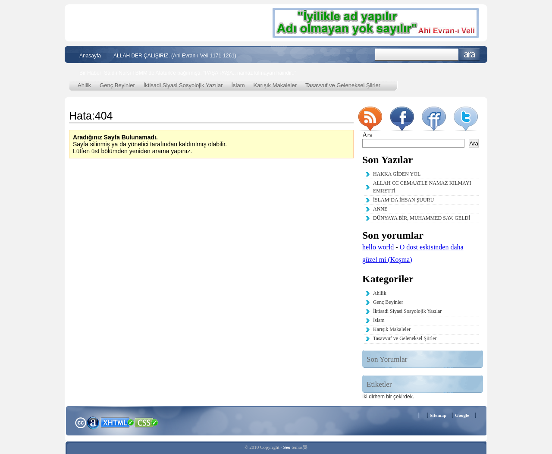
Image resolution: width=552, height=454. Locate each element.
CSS (146, 422)
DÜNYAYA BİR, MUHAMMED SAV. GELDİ (421, 218)
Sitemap (438, 415)
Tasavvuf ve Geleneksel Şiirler (342, 85)
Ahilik (84, 85)
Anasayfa (90, 56)
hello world (378, 247)
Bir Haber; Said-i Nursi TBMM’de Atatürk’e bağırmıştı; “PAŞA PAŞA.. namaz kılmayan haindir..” (187, 73)
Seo (287, 447)
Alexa (93, 422)
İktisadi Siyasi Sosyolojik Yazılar (183, 85)
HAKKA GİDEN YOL (396, 174)
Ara (469, 54)
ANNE (380, 209)
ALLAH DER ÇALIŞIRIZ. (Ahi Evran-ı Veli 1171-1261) (174, 56)
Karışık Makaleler (275, 85)
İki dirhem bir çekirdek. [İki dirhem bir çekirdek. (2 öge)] (388, 397)
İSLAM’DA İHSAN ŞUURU (403, 200)
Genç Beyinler (117, 85)
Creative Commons (80, 422)
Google (462, 415)
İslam (238, 85)
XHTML (117, 422)
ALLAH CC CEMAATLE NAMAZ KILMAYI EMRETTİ (422, 187)
